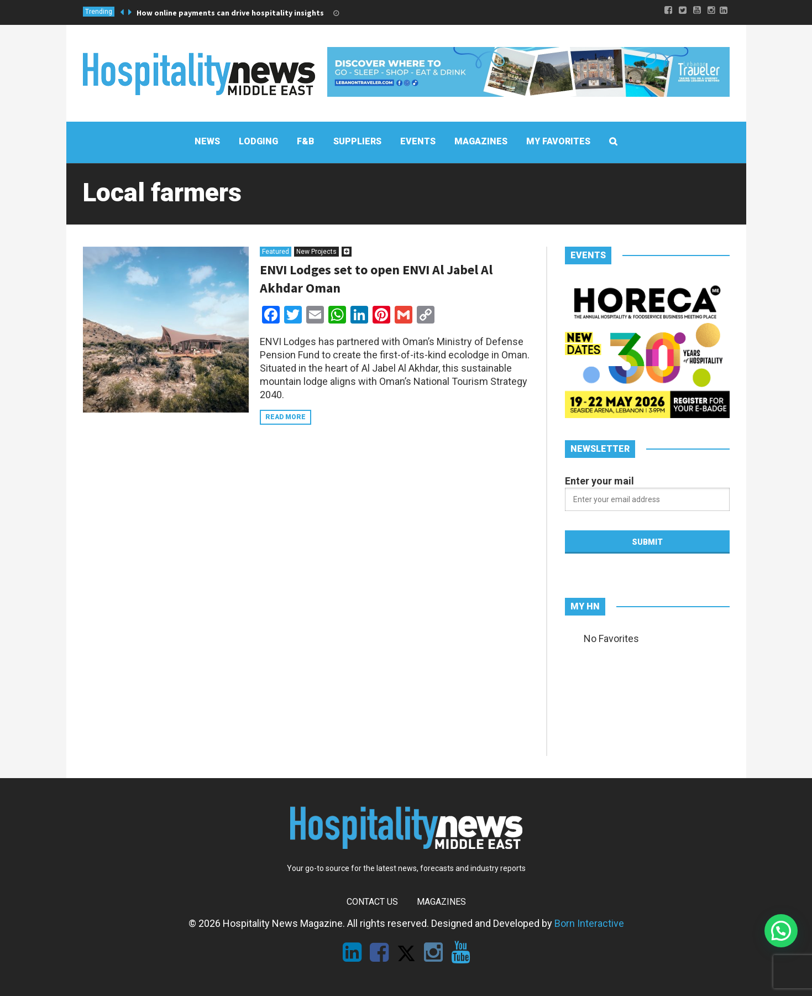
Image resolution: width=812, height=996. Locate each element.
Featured (275, 251)
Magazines (441, 901)
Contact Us (372, 901)
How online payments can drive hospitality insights (230, 13)
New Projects (316, 251)
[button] (781, 930)
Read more (285, 417)
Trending (98, 11)
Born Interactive (589, 923)
